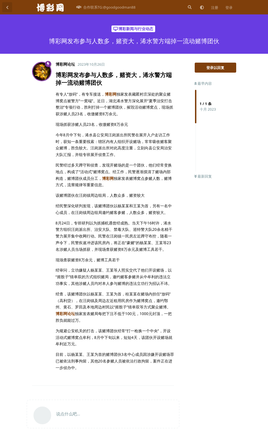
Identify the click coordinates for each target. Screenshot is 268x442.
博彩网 (110, 94)
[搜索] (189, 7)
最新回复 (203, 176)
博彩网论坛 (65, 313)
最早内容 (203, 83)
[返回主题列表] (7, 7)
